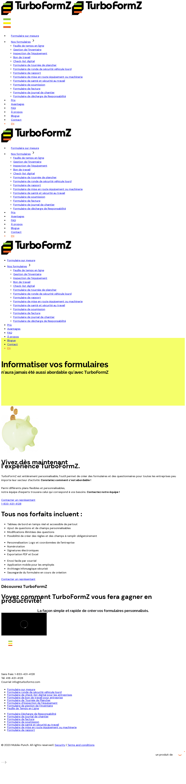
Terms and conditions (81, 745)
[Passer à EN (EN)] (12, 124)
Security (60, 745)
